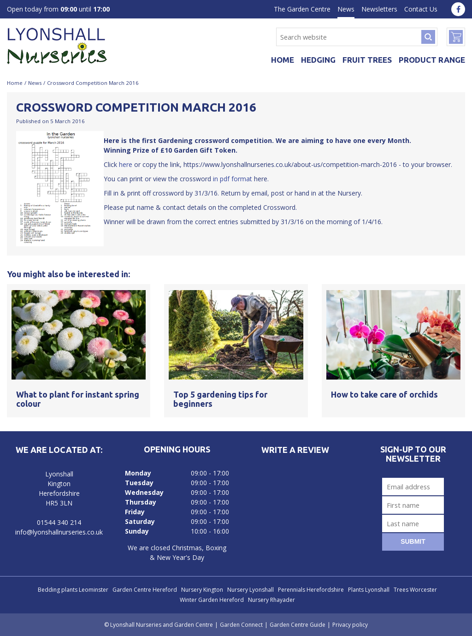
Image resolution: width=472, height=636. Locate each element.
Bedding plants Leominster (73, 590)
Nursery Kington (202, 590)
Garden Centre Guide (297, 625)
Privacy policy (350, 625)
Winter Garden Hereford (212, 600)
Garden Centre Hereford (144, 590)
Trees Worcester (415, 590)
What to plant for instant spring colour (77, 399)
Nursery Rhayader (271, 600)
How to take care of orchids (384, 394)
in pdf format (232, 178)
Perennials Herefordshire (311, 590)
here (124, 164)
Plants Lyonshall (368, 590)
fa (458, 9)
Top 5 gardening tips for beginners (220, 399)
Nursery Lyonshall (250, 590)
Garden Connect (241, 625)
